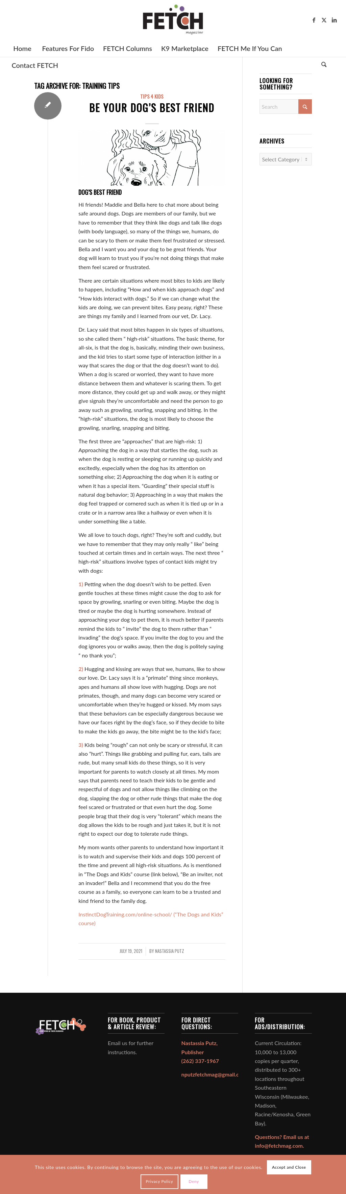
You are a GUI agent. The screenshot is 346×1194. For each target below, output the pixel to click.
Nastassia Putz (169, 951)
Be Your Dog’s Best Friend (152, 107)
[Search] (324, 65)
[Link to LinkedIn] (334, 20)
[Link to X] (324, 20)
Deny (194, 1181)
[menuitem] (22, 48)
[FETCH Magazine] (173, 20)
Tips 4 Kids (152, 96)
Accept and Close (289, 1167)
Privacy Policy (159, 1181)
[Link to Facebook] (314, 20)
